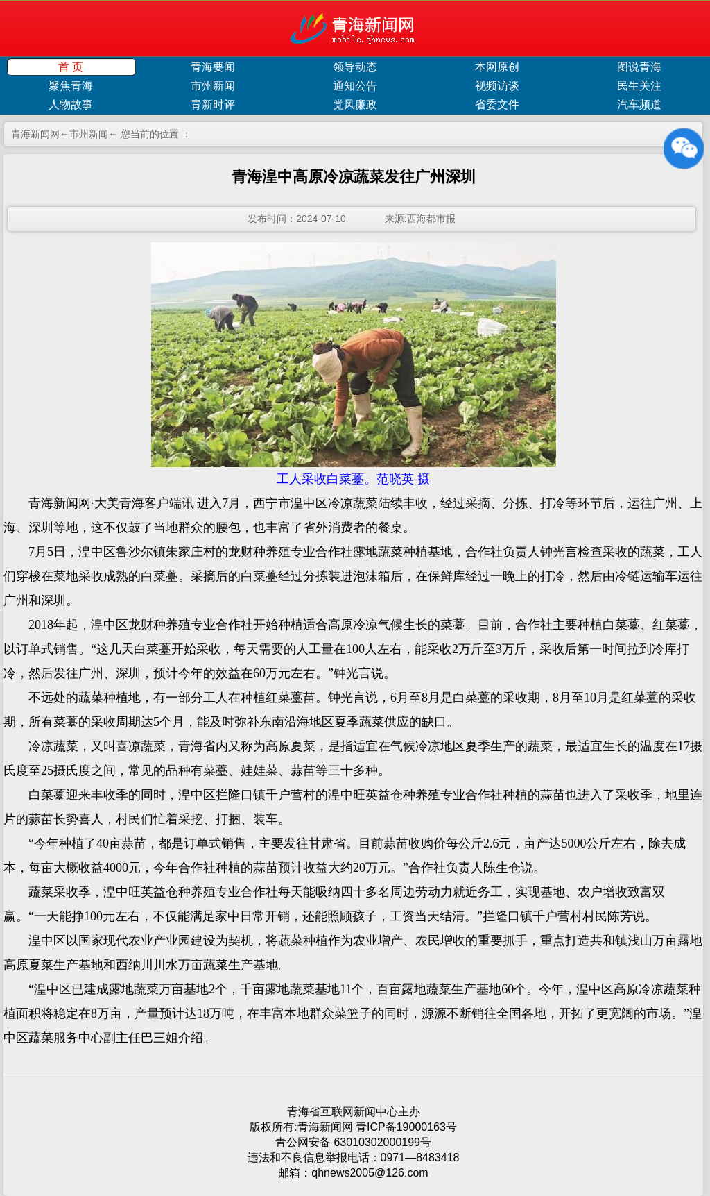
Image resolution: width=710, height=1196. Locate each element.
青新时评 (213, 104)
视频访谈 (497, 86)
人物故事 (71, 104)
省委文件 (497, 104)
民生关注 (639, 86)
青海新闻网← (40, 134)
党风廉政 (355, 104)
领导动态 (355, 67)
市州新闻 (213, 86)
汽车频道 (639, 104)
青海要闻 (213, 67)
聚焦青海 (71, 86)
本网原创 (497, 67)
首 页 (70, 67)
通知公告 (355, 86)
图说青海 (639, 67)
